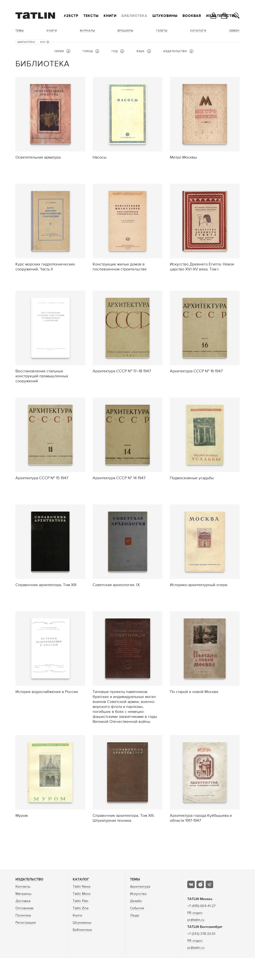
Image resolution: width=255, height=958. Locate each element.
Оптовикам (24, 908)
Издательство (29, 879)
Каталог (81, 879)
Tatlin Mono (82, 894)
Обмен (234, 30)
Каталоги (198, 30)
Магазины (23, 894)
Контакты (22, 886)
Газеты (162, 30)
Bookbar (192, 16)
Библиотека (134, 16)
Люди (134, 915)
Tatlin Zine (81, 908)
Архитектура (140, 886)
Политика (23, 915)
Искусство (138, 894)
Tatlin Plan (80, 901)
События (137, 908)
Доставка (22, 901)
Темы (19, 30)
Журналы (87, 30)
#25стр (71, 16)
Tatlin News (82, 886)
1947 (44, 42)
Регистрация (25, 922)
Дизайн (136, 901)
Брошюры (125, 30)
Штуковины (165, 16)
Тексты (91, 16)
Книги (110, 16)
